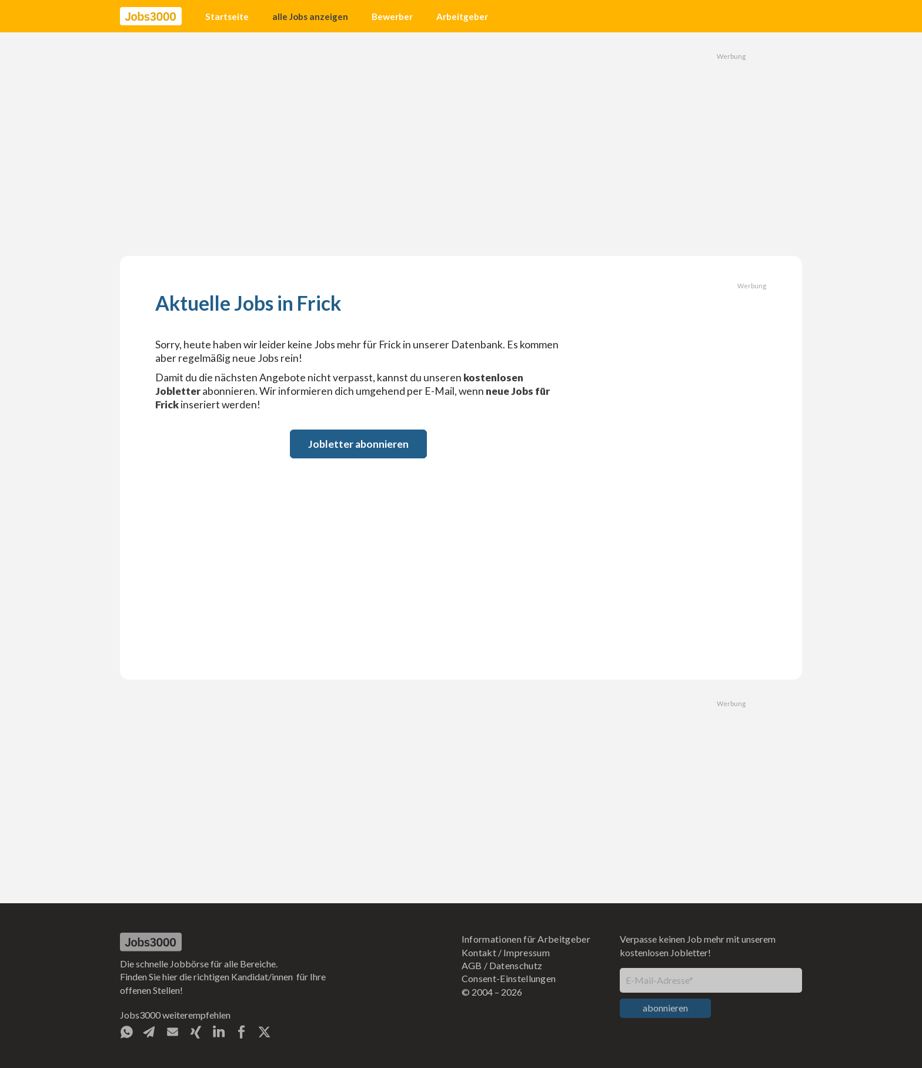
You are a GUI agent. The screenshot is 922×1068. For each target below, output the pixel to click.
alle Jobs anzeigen (310, 16)
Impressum (526, 952)
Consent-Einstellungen (509, 978)
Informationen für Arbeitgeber (526, 938)
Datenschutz (516, 965)
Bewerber (392, 16)
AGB (472, 965)
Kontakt (479, 952)
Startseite (227, 16)
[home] (151, 16)
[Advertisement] (461, 144)
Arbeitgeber (462, 16)
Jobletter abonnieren (358, 444)
